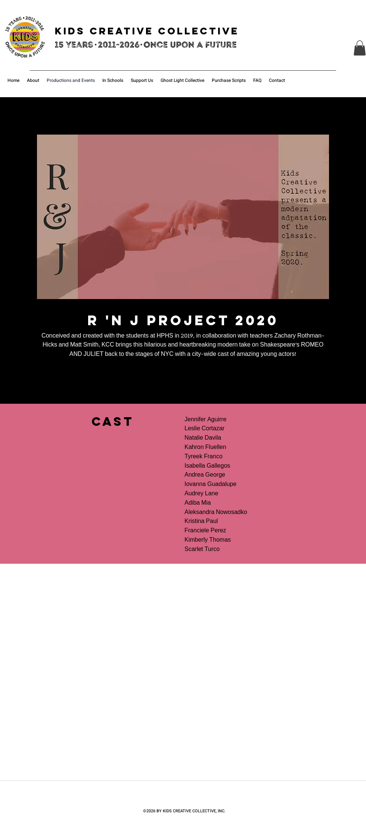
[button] (359, 48)
